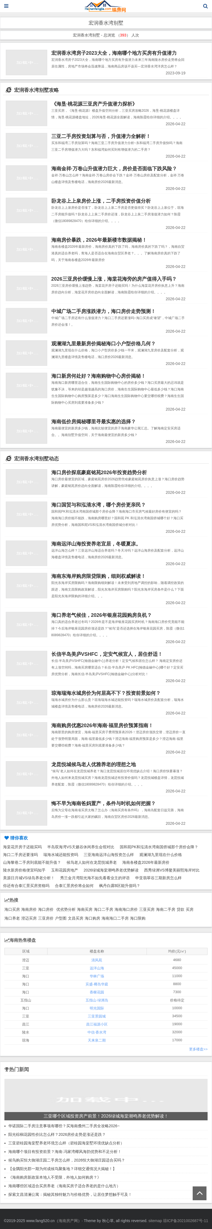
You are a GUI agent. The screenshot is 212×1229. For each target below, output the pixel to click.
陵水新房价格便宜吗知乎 (24, 870)
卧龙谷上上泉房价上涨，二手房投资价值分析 (101, 201)
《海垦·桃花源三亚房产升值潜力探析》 (94, 104)
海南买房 (84, 909)
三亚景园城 (97, 1016)
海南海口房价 (126, 909)
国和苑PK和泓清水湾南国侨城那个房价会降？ (159, 847)
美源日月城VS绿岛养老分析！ (29, 878)
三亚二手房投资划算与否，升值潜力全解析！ (101, 136)
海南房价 (29, 909)
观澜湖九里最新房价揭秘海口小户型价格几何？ (103, 343)
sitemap (155, 1220)
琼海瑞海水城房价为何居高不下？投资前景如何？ (106, 693)
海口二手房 (103, 909)
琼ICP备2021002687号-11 (185, 1220)
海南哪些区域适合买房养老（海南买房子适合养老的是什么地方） (64, 1186)
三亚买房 (147, 909)
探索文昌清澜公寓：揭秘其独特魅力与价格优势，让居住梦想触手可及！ (70, 1194)
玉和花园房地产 (64, 870)
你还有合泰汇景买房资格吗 (26, 885)
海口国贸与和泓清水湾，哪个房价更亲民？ (98, 505)
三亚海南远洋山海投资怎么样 (109, 854)
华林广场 (97, 976)
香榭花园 (97, 992)
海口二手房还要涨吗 (20, 854)
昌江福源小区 (97, 1024)
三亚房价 (46, 918)
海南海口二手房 (115, 918)
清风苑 (96, 960)
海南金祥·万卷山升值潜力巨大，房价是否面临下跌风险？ (114, 168)
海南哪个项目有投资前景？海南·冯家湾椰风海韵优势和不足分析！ (64, 1151)
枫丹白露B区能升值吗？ (119, 885)
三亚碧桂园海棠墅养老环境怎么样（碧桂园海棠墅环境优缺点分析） (66, 1143)
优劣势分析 (66, 909)
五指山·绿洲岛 (97, 1000)
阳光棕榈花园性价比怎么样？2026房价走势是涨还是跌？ (57, 1134)
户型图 (61, 918)
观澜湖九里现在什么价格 (160, 854)
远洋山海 (97, 968)
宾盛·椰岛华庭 (97, 984)
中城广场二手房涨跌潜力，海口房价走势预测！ (103, 311)
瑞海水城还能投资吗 (60, 854)
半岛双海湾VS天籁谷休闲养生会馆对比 (80, 847)
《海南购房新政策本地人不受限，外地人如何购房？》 (54, 1177)
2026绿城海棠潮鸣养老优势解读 (111, 870)
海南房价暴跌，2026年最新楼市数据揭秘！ (99, 240)
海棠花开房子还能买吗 (22, 847)
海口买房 (12, 909)
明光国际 (97, 1008)
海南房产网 (68, 1220)
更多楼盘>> (198, 1049)
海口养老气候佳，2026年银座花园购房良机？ (101, 615)
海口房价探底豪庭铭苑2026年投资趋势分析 (99, 472)
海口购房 (92, 918)
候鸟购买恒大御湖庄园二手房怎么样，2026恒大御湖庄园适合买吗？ (66, 1160)
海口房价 (46, 909)
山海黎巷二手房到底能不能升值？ (32, 862)
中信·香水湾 (97, 1032)
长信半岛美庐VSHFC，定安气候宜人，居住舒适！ (107, 654)
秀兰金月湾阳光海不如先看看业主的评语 (95, 878)
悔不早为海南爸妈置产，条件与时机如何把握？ (103, 803)
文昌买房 (75, 918)
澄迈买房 (29, 918)
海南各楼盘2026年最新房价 (145, 862)
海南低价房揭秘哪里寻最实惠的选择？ (93, 421)
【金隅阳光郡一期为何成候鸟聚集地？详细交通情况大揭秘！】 (62, 1169)
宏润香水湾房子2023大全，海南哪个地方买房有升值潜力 (114, 53)
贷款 (180, 909)
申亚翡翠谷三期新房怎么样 (158, 878)
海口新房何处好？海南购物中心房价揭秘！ (98, 376)
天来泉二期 (97, 1040)
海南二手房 (165, 909)
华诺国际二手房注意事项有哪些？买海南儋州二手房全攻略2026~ (64, 1126)
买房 (190, 909)
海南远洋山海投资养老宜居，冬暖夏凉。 (96, 544)
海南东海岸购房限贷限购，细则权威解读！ (98, 576)
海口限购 (137, 918)
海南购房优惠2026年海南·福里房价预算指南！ (102, 725)
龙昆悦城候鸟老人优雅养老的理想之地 (93, 764)
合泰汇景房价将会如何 (74, 885)
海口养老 (12, 918)
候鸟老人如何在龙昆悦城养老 (92, 862)
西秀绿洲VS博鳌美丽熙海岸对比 (172, 870)
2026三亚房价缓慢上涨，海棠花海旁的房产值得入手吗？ (114, 279)
